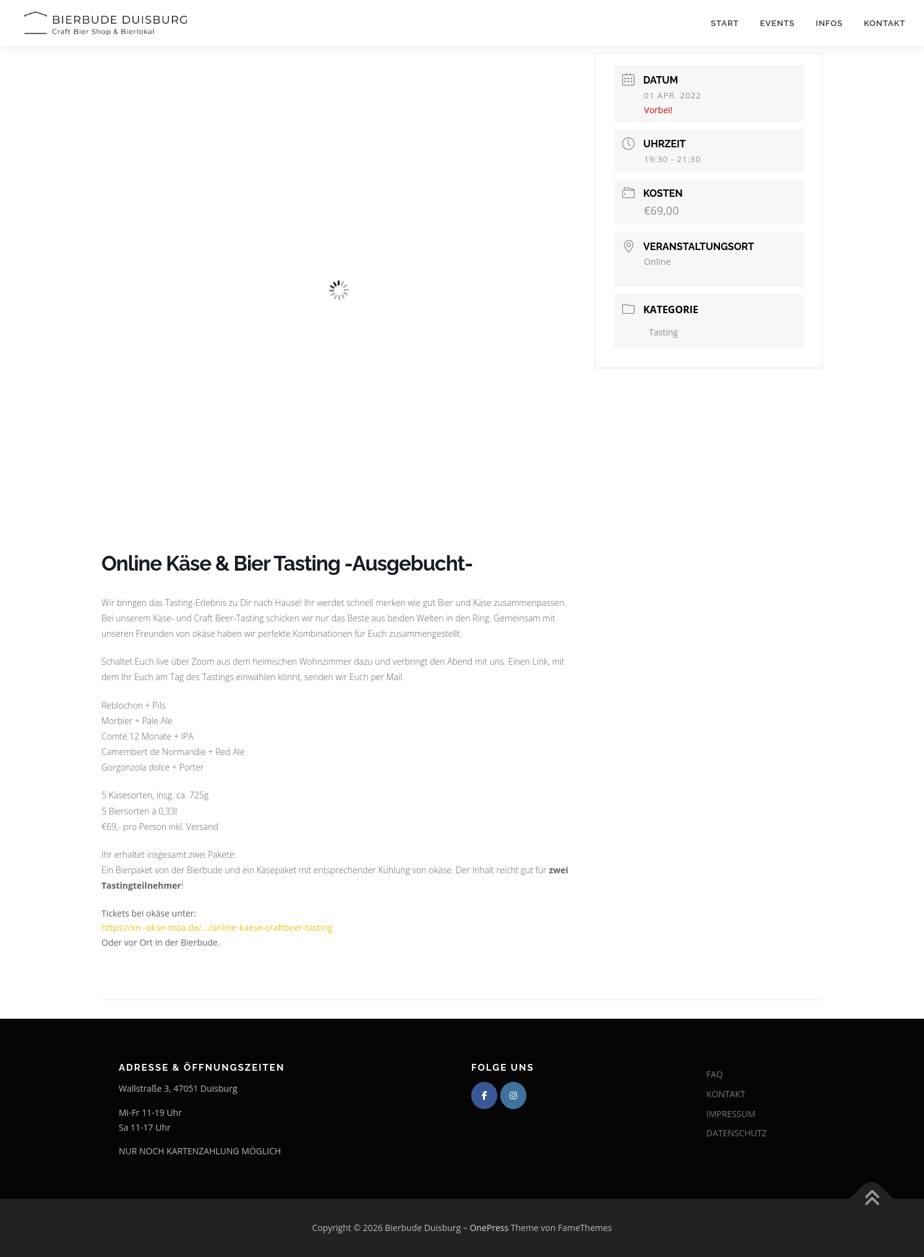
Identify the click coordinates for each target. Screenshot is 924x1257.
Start (724, 23)
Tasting (663, 332)
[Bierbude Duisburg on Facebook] (484, 1095)
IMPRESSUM (731, 1114)
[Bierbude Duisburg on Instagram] (513, 1095)
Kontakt (884, 23)
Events (777, 23)
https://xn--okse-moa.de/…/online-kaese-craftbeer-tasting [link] (217, 927)
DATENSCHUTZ (736, 1133)
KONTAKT (725, 1094)
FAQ (714, 1074)
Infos (829, 23)
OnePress (488, 1227)
